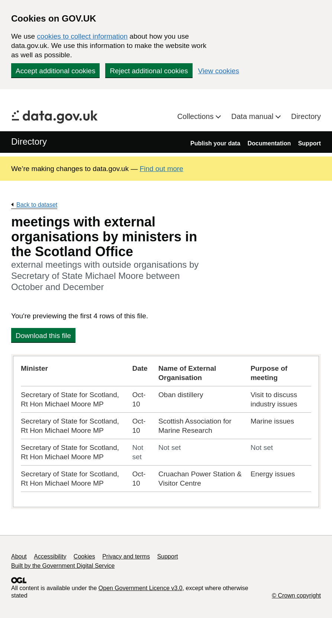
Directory (306, 116)
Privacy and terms (126, 556)
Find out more (161, 169)
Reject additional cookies (149, 71)
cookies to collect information (82, 36)
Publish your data (215, 143)
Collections (196, 116)
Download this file (43, 335)
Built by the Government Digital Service (63, 566)
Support (309, 143)
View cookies (218, 70)
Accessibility (50, 556)
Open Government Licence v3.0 (141, 588)
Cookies (84, 556)
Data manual (253, 116)
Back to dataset (36, 205)
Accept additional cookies (55, 71)
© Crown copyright (296, 595)
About (19, 556)
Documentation (269, 143)
